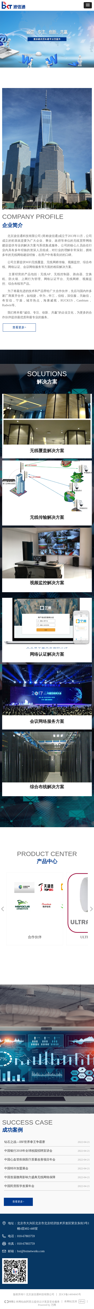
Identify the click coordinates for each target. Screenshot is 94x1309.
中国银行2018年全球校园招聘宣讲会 (28, 1150)
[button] (88, 5)
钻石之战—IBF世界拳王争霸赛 (24, 1142)
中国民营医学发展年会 (19, 1186)
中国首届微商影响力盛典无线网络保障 (29, 1177)
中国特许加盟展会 (16, 1168)
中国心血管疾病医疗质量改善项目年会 (29, 1159)
